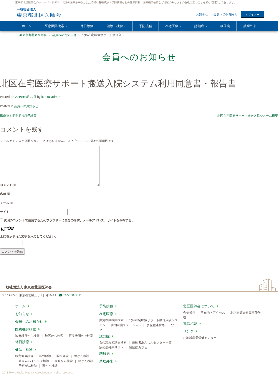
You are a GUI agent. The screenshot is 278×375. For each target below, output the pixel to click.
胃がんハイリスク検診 (34, 361)
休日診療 (86, 26)
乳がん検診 (50, 366)
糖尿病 (225, 26)
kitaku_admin (50, 97)
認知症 (107, 336)
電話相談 (192, 323)
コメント (8, 185)
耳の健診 (45, 356)
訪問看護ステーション (126, 325)
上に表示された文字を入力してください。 (29, 236)
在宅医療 (109, 314)
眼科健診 (63, 356)
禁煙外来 (249, 26)
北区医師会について (201, 306)
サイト (4, 212)
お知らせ (202, 14)
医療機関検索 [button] (56, 26)
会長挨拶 (189, 313)
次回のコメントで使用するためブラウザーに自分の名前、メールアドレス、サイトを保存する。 (69, 221)
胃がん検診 (81, 356)
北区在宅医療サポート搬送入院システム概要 (247, 116)
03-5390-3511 (70, 295)
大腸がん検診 (64, 361)
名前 (5, 194)
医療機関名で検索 (81, 336)
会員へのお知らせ (225, 14)
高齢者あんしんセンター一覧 (152, 342)
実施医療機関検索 (111, 320)
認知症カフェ (138, 347)
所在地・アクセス (213, 313)
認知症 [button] (200, 26)
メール (6, 203)
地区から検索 (54, 336)
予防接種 (145, 26)
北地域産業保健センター (200, 338)
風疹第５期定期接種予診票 (18, 116)
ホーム (26, 26)
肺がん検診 (85, 361)
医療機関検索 (28, 329)
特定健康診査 (24, 356)
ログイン (252, 14)
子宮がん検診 (28, 366)
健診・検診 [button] (116, 26)
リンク (191, 331)
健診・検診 (26, 349)
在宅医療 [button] (173, 26)
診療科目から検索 (27, 336)
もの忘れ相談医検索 (113, 342)
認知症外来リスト (111, 347)
